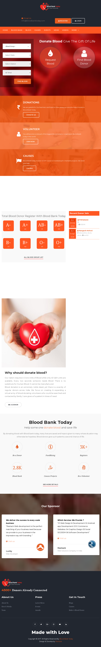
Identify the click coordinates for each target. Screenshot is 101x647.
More (74, 30)
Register (63, 20)
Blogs (28, 30)
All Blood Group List (33, 257)
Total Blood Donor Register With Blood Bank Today (34, 216)
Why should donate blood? (26, 372)
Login (78, 20)
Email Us (26, 18)
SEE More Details (50, 484)
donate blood (52, 427)
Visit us (11, 541)
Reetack (58, 641)
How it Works (7, 606)
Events (47, 30)
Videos (65, 30)
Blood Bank (16, 30)
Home (5, 30)
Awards (37, 610)
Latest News (39, 603)
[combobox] (17, 46)
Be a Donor (13, 405)
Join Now (30, 142)
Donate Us (31, 115)
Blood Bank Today (66, 639)
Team (3, 610)
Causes (37, 30)
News (56, 30)
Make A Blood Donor (76, 610)
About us (5, 603)
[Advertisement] (34, 196)
